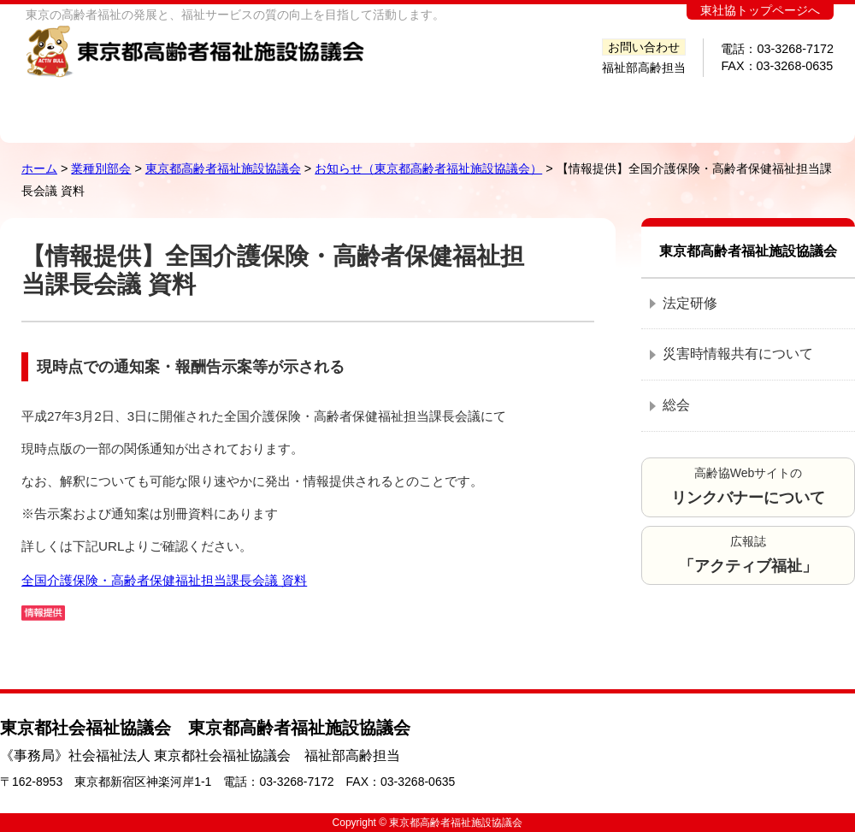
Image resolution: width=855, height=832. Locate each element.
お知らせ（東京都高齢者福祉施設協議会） (428, 168)
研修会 (562, 104)
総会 (676, 405)
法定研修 (690, 303)
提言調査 (661, 104)
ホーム (77, 104)
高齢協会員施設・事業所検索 (331, 104)
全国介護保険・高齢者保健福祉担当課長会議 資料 (164, 580)
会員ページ (774, 104)
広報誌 (748, 554)
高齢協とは (193, 104)
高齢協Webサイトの (748, 486)
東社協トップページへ (760, 10)
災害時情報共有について (738, 353)
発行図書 (462, 104)
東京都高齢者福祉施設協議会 (223, 168)
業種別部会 (101, 168)
